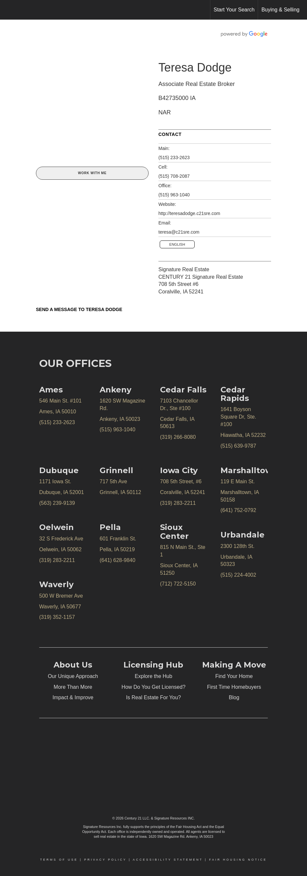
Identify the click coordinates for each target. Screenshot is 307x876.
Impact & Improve (73, 697)
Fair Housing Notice (238, 859)
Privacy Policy (105, 859)
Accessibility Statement (168, 859)
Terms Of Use (59, 859)
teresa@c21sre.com (178, 232)
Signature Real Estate (183, 269)
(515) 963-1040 (174, 194)
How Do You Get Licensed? (153, 687)
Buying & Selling (280, 9)
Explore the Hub (153, 676)
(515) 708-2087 (174, 176)
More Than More (73, 687)
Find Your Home (234, 676)
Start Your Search (234, 9)
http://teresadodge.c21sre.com (189, 213)
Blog (234, 697)
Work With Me (92, 173)
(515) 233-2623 (174, 157)
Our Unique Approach (73, 676)
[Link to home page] (8, 10)
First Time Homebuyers (234, 687)
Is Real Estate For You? (153, 697)
